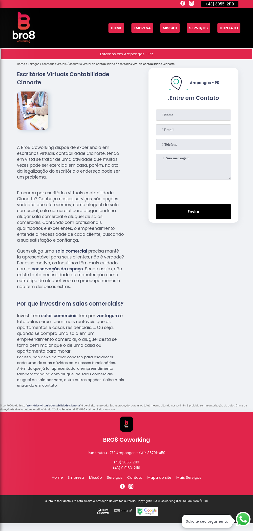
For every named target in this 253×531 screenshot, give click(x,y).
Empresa (142, 28)
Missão (170, 28)
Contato (229, 28)
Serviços (198, 28)
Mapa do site (159, 477)
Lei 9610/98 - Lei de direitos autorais (93, 409)
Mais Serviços (188, 477)
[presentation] (193, 191)
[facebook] (182, 4)
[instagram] (191, 4)
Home (116, 28)
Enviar (193, 211)
